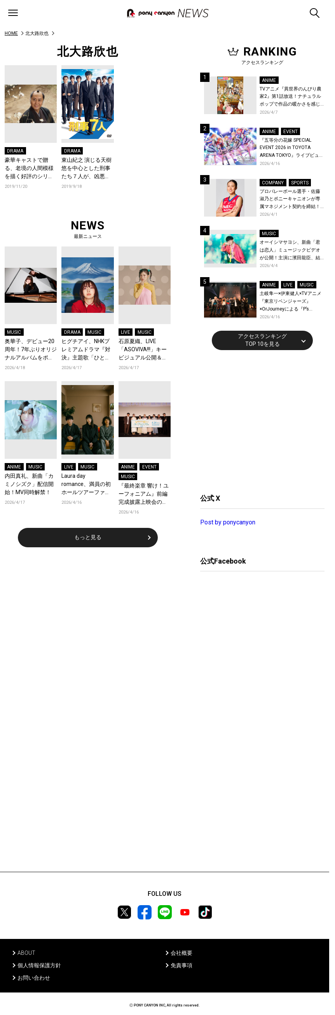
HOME (11, 33)
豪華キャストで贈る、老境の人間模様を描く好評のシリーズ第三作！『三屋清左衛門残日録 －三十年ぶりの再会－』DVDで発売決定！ (29, 168)
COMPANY (273, 183)
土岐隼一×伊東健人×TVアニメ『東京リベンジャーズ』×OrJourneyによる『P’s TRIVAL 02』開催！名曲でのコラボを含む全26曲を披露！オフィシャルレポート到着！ (292, 302)
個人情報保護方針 (39, 965)
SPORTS (300, 183)
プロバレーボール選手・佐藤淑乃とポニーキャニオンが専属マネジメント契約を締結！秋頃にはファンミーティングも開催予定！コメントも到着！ (290, 200)
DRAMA (15, 151)
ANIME (14, 467)
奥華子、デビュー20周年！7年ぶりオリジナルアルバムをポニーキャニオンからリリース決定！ (31, 350)
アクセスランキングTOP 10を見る (262, 340)
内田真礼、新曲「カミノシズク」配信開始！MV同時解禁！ (29, 484)
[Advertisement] (258, 420)
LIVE (125, 332)
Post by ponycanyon (227, 522)
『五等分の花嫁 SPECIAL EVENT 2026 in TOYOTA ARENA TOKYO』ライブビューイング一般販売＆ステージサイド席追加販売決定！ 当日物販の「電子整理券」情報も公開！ (292, 148)
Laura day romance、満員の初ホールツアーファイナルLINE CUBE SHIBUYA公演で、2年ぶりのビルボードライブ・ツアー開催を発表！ (86, 484)
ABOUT (26, 953)
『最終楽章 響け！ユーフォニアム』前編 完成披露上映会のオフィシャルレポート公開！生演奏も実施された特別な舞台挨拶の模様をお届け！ (144, 494)
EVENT (149, 467)
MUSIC (14, 332)
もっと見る (87, 537)
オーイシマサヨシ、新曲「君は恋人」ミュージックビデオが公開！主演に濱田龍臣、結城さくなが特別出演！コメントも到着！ (290, 250)
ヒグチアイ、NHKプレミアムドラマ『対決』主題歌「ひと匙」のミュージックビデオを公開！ (85, 350)
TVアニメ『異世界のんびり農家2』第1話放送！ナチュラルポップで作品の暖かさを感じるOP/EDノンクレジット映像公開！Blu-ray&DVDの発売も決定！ (292, 97)
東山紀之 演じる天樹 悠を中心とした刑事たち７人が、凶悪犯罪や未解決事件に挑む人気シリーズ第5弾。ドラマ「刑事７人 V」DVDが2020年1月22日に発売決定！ (86, 168)
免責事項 (181, 965)
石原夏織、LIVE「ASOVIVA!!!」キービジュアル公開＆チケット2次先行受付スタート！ (145, 350)
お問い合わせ (33, 978)
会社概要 (181, 953)
